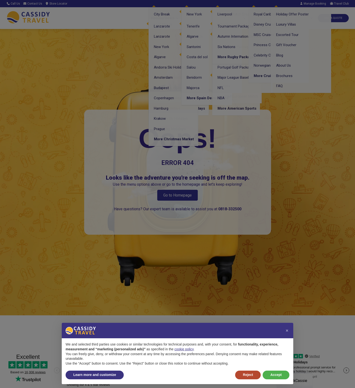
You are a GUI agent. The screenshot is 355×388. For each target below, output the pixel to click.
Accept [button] (276, 375)
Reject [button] (248, 375)
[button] (287, 330)
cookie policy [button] (183, 349)
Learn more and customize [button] (94, 375)
